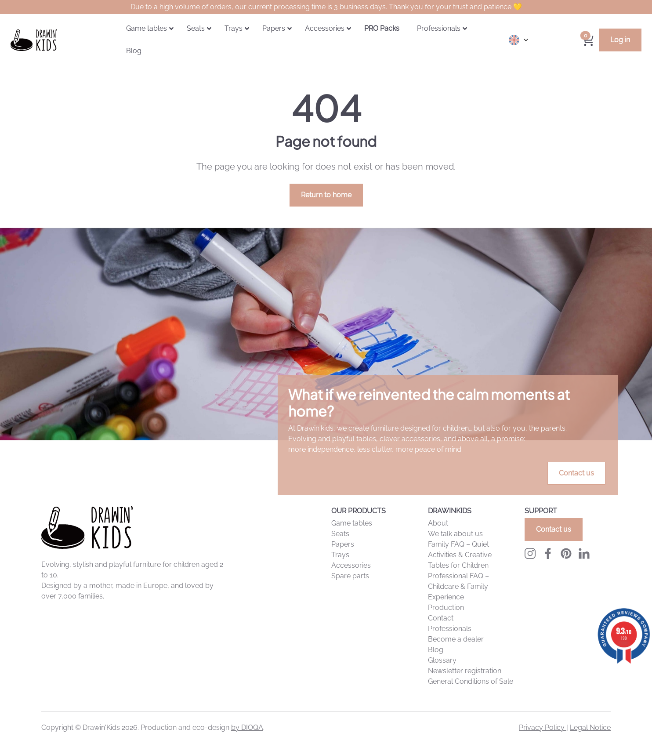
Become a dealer (456, 639)
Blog (435, 650)
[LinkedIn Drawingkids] (584, 553)
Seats (340, 534)
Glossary (442, 660)
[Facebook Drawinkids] (548, 553)
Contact (440, 618)
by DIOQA (247, 727)
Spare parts (350, 576)
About (438, 523)
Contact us (576, 473)
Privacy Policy (542, 727)
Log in (620, 40)
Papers (342, 544)
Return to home (326, 195)
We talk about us (455, 534)
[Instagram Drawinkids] (530, 553)
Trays (340, 555)
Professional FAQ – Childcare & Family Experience (458, 586)
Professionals (449, 628)
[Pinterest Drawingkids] (566, 553)
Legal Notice (590, 727)
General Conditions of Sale (470, 681)
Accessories (351, 565)
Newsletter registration (464, 671)
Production (446, 607)
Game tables (351, 523)
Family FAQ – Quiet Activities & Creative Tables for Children (460, 555)
